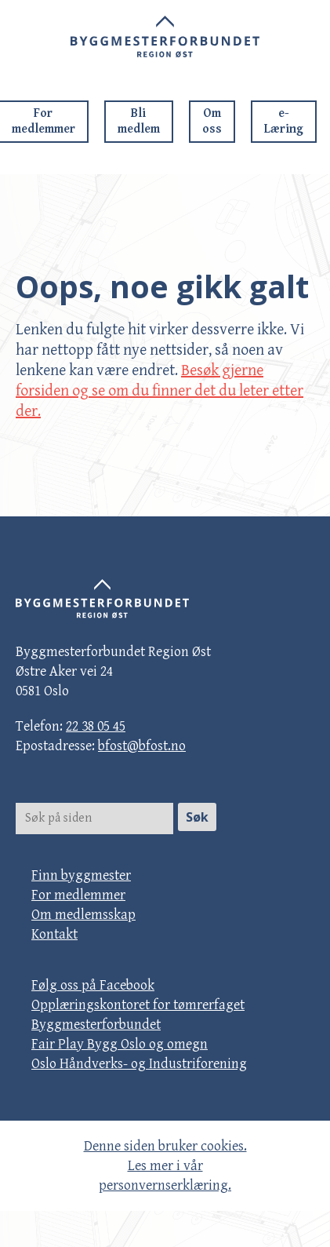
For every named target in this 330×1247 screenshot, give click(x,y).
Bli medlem (139, 121)
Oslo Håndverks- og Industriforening (139, 1064)
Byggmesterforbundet (96, 1024)
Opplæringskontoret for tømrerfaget (138, 1005)
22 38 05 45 (95, 726)
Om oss (212, 121)
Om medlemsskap (83, 914)
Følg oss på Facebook (92, 985)
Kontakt (54, 934)
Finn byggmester (81, 875)
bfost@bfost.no (142, 746)
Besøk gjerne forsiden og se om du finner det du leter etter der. (159, 391)
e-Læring (283, 121)
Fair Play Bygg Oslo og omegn (119, 1044)
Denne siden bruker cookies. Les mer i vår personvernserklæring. (165, 1166)
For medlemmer (78, 895)
